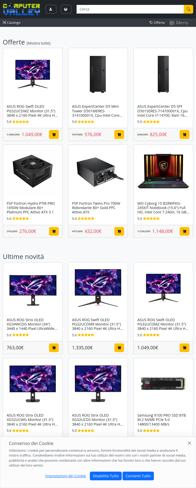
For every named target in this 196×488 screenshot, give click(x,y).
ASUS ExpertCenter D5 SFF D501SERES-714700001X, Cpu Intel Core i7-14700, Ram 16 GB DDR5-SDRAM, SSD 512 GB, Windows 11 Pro (162, 115)
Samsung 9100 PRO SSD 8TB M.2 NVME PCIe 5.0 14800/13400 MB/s (161, 420)
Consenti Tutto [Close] (138, 475)
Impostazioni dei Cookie (65, 475)
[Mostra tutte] (38, 43)
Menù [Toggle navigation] (179, 22)
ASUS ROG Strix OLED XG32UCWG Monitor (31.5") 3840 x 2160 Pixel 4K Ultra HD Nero (32, 422)
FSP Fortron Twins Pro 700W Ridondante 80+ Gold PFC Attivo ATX (96, 208)
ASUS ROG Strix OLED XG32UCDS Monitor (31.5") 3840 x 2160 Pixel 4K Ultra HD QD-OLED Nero (97, 422)
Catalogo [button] (11, 22)
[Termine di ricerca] (130, 9)
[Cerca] (188, 9)
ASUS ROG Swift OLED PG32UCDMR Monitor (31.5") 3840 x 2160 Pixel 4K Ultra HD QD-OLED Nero (97, 326)
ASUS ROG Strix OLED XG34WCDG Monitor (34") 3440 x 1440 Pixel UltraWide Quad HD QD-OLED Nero (30, 326)
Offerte (157, 22)
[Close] (189, 443)
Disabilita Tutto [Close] (106, 475)
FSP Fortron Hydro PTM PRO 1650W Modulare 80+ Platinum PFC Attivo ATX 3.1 (31, 208)
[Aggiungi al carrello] (54, 134)
